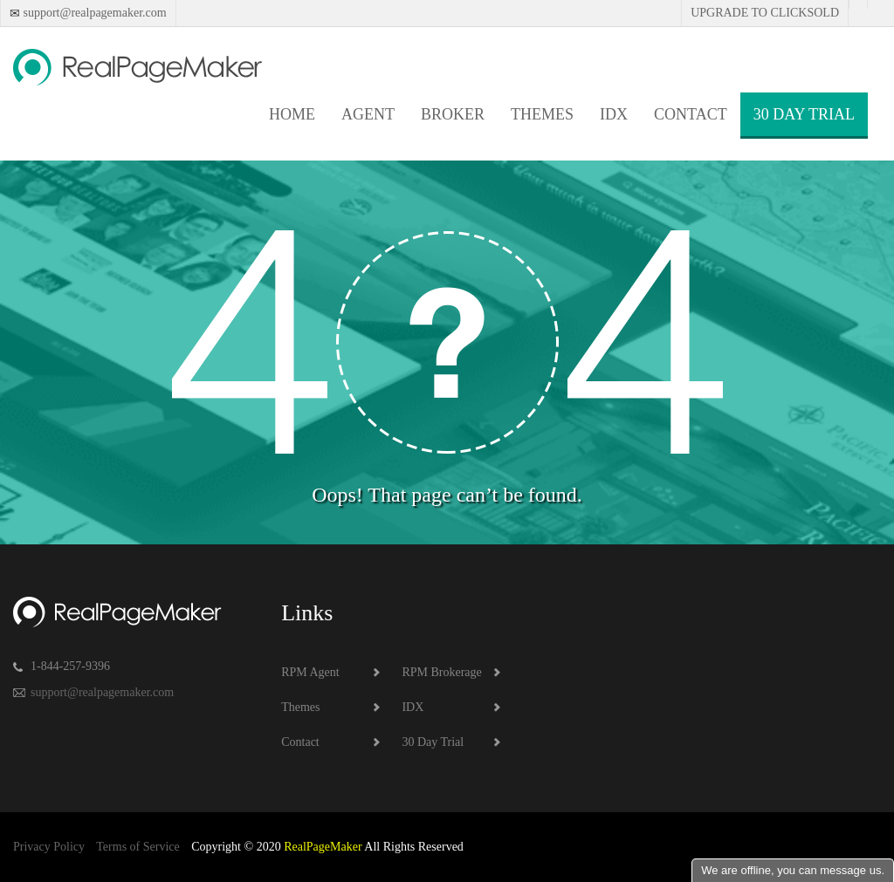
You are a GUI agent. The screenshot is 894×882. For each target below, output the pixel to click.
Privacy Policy (49, 846)
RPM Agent (310, 672)
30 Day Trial (804, 114)
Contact (690, 114)
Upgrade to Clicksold (765, 12)
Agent (368, 114)
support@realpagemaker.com (93, 12)
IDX (614, 114)
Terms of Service (137, 846)
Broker (453, 114)
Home (292, 114)
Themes (542, 114)
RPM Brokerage (441, 672)
